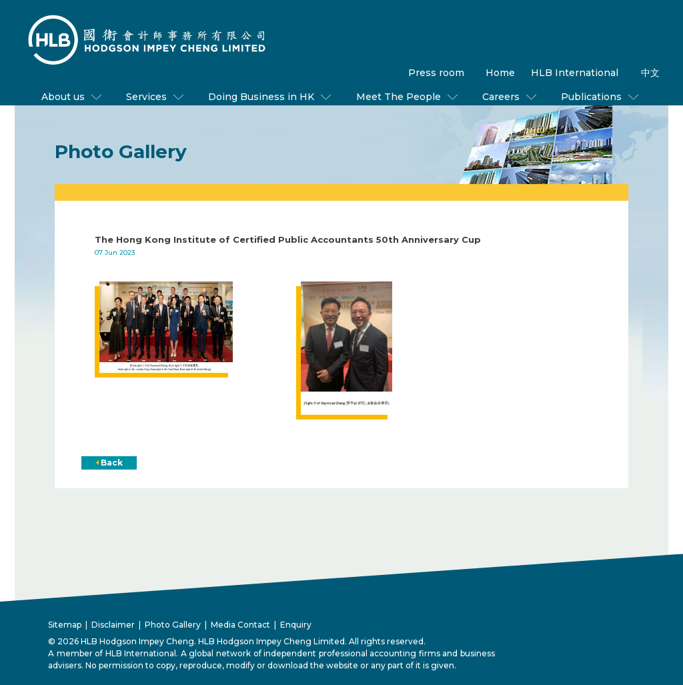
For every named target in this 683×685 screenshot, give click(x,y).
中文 (650, 73)
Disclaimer (113, 625)
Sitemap (64, 625)
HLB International (574, 73)
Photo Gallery (173, 625)
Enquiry (295, 625)
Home (500, 73)
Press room (436, 73)
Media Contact (240, 625)
